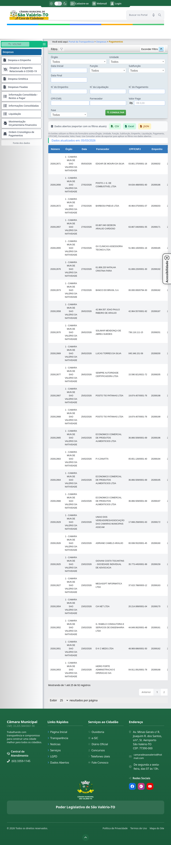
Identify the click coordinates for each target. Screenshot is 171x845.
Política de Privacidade (115, 828)
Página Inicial (57, 732)
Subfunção (135, 65)
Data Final (56, 75)
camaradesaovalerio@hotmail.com (148, 756)
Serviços (54, 750)
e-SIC (93, 738)
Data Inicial (57, 65)
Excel (129, 126)
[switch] (58, 4)
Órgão (54, 57)
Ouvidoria (96, 732)
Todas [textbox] (56, 115)
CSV (115, 126)
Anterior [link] (146, 692)
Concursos (96, 750)
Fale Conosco (98, 762)
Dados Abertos (58, 762)
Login (115, 3)
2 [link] (164, 692)
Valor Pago (135, 98)
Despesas (101, 41)
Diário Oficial (98, 744)
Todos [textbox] (56, 62)
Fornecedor (96, 98)
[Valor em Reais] (149, 103)
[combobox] (79, 61)
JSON (144, 126)
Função (94, 65)
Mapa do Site (157, 828)
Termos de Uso (138, 828)
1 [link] (157, 692)
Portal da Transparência (81, 41)
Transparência (58, 738)
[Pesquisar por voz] (153, 15)
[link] (64, 15)
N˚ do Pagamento (138, 87)
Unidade (114, 57)
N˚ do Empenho (59, 87)
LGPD (52, 756)
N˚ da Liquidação (99, 87)
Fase (53, 110)
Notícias (54, 744)
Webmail (99, 3)
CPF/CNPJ (56, 98)
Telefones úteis (99, 756)
